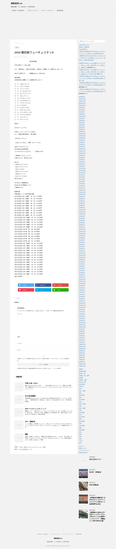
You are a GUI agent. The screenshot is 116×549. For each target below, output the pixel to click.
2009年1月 (82, 361)
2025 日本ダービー (84, 45)
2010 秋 (81, 386)
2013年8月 (82, 261)
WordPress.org (83, 452)
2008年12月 (82, 363)
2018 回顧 (82, 421)
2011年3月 (82, 316)
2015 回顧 (82, 408)
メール (19, 343)
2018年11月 (82, 151)
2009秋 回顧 (83, 380)
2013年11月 (82, 255)
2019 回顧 (82, 425)
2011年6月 (82, 309)
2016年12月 (82, 190)
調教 (26, 434)
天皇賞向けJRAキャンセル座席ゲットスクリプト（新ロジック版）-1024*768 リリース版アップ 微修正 (92, 65)
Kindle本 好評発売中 (18, 10)
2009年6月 (82, 350)
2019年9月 (82, 140)
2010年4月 (82, 335)
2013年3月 (82, 272)
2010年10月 (82, 327)
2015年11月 (82, 211)
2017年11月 (82, 170)
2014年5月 (82, 244)
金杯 (80, 443)
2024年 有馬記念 (84, 47)
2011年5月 (82, 311)
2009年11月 (82, 346)
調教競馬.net (16, 3)
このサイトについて (32, 10)
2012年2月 (82, 298)
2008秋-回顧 (82, 371)
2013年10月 (82, 257)
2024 (80, 436)
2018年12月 (82, 148)
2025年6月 (82, 96)
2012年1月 (82, 300)
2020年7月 (82, 118)
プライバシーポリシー (47, 10)
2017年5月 (82, 179)
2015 (80, 406)
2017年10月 (82, 172)
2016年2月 (82, 205)
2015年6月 (82, 216)
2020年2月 (82, 129)
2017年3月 (82, 183)
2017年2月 (82, 185)
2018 (80, 419)
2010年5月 (82, 333)
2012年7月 (82, 287)
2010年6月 (82, 331)
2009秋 (81, 377)
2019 (80, 423)
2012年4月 (82, 294)
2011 (80, 388)
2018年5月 (82, 159)
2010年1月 (82, 342)
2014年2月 (82, 251)
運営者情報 (60, 10)
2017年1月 (82, 188)
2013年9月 (82, 259)
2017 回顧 (82, 416)
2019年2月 (82, 146)
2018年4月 (82, 161)
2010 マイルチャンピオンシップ (35, 409)
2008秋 (81, 369)
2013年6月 (82, 266)
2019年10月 (82, 138)
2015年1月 (82, 227)
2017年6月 (82, 177)
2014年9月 (82, 235)
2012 (80, 393)
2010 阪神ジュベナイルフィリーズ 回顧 (32, 447)
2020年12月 (82, 116)
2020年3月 (82, 127)
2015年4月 (82, 220)
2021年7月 (82, 109)
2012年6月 (82, 290)
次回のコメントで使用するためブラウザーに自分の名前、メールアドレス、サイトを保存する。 (43, 359)
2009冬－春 (82, 373)
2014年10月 (82, 233)
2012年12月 (82, 279)
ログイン (81, 446)
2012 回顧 (82, 395)
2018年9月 (82, 155)
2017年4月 (82, 181)
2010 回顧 (82, 384)
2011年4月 (82, 314)
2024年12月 (82, 98)
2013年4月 (82, 270)
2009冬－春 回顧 (84, 375)
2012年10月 (82, 283)
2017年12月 (82, 168)
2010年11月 (82, 324)
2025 (80, 438)
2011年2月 (82, 318)
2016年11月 (82, 192)
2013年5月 (82, 268)
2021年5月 (82, 114)
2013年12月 (82, 253)
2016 (80, 410)
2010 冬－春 (82, 382)
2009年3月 (82, 357)
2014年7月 (82, 240)
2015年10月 (82, 214)
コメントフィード (84, 450)
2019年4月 (82, 142)
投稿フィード (82, 448)
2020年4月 (82, 125)
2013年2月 (82, 274)
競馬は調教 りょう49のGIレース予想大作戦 (58, 541)
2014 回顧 (82, 403)
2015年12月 (82, 209)
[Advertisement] (58, 26)
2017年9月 (82, 174)
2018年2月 (82, 166)
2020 (80, 427)
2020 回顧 (82, 430)
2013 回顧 (82, 399)
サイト (19, 350)
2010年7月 (82, 329)
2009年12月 (82, 344)
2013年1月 (82, 277)
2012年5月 (82, 292)
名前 (19, 337)
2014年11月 (82, 231)
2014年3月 (82, 248)
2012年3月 (82, 296)
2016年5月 (82, 198)
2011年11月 (82, 305)
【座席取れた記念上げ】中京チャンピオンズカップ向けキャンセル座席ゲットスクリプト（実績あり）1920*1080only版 (92, 58)
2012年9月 (82, 285)
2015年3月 (82, 222)
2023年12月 (82, 101)
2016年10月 (82, 194)
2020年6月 (82, 120)
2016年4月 (82, 201)
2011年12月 (82, 303)
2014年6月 (82, 242)
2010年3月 (82, 337)
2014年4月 (82, 246)
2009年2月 (82, 359)
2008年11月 (82, 366)
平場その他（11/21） (32, 383)
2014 (80, 401)
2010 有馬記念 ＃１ (25, 449)
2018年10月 (82, 153)
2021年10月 (82, 105)
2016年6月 (82, 196)
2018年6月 (82, 157)
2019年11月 (82, 135)
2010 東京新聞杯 (30, 396)
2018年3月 (82, 164)
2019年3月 (82, 144)
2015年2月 (82, 224)
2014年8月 (82, 237)
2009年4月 (82, 355)
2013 (80, 397)
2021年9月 (82, 107)
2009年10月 (82, 348)
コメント (19, 314)
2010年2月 (82, 340)
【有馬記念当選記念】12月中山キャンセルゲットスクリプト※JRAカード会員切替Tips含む (97, 501)
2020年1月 (82, 131)
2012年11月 (82, 281)
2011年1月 (82, 320)
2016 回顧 (82, 412)
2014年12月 (82, 229)
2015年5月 (82, 218)
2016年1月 (82, 207)
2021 (80, 432)
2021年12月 (82, 103)
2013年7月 (82, 264)
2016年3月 (82, 203)
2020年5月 (82, 122)
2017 (80, 414)
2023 (80, 434)
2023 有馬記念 (83, 49)
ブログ (18, 298)
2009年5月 (82, 353)
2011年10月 (82, 307)
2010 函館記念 (30, 421)
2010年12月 (82, 322)
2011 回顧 (82, 390)
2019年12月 (82, 133)
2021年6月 (82, 111)
